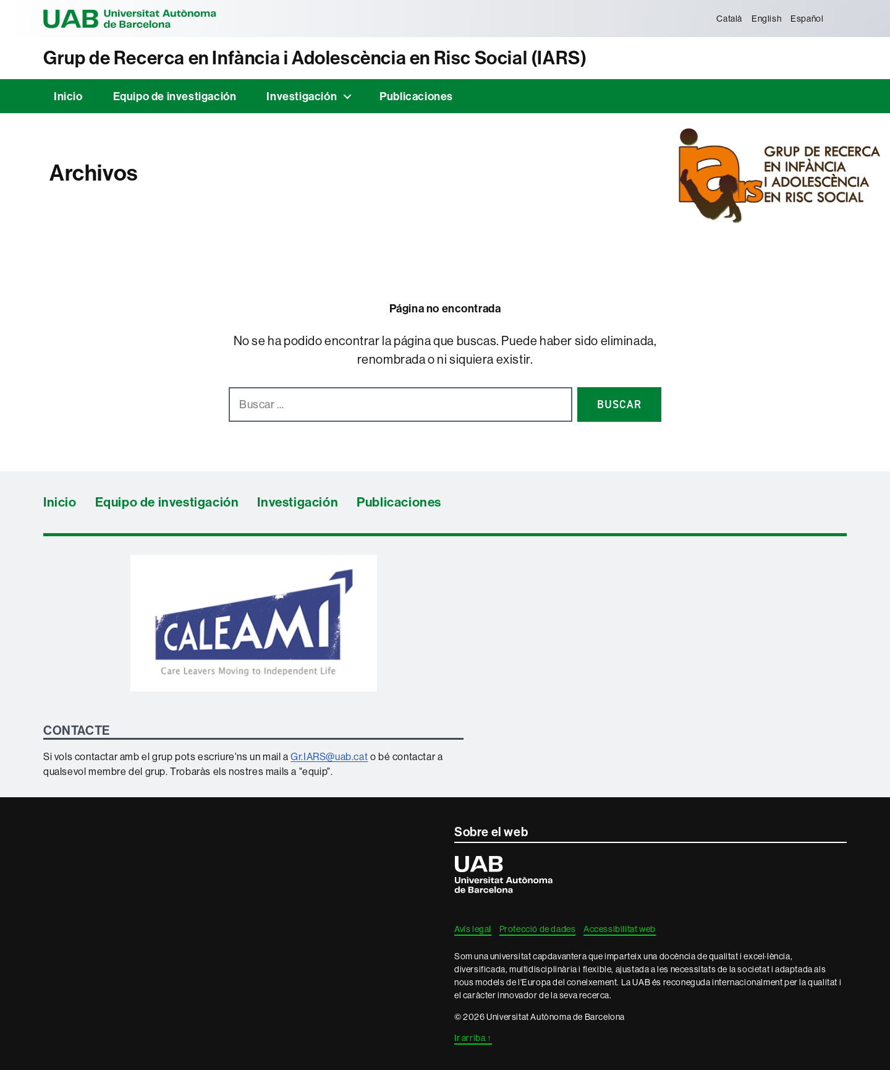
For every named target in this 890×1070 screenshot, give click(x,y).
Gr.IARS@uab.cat (329, 756)
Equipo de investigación (175, 96)
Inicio (68, 96)
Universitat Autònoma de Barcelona (129, 18)
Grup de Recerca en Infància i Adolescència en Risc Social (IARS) (315, 57)
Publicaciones (416, 96)
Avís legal (472, 929)
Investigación (301, 96)
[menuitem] (729, 19)
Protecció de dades (537, 929)
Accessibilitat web (619, 929)
